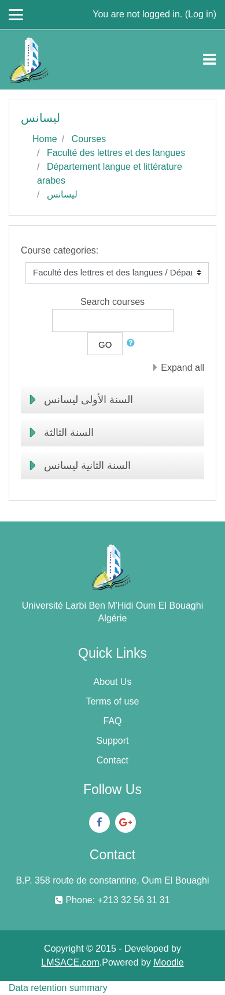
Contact (112, 760)
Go (105, 344)
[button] (133, 343)
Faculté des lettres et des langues (116, 153)
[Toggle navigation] (209, 59)
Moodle (168, 962)
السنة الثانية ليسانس (87, 465)
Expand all (182, 367)
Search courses (112, 302)
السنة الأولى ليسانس (88, 399)
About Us (113, 682)
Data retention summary (58, 988)
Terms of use (112, 701)
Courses (89, 139)
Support (112, 741)
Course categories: (59, 250)
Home (44, 139)
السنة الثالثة (69, 432)
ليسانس (62, 194)
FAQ (112, 721)
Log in (200, 14)
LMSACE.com (70, 962)
